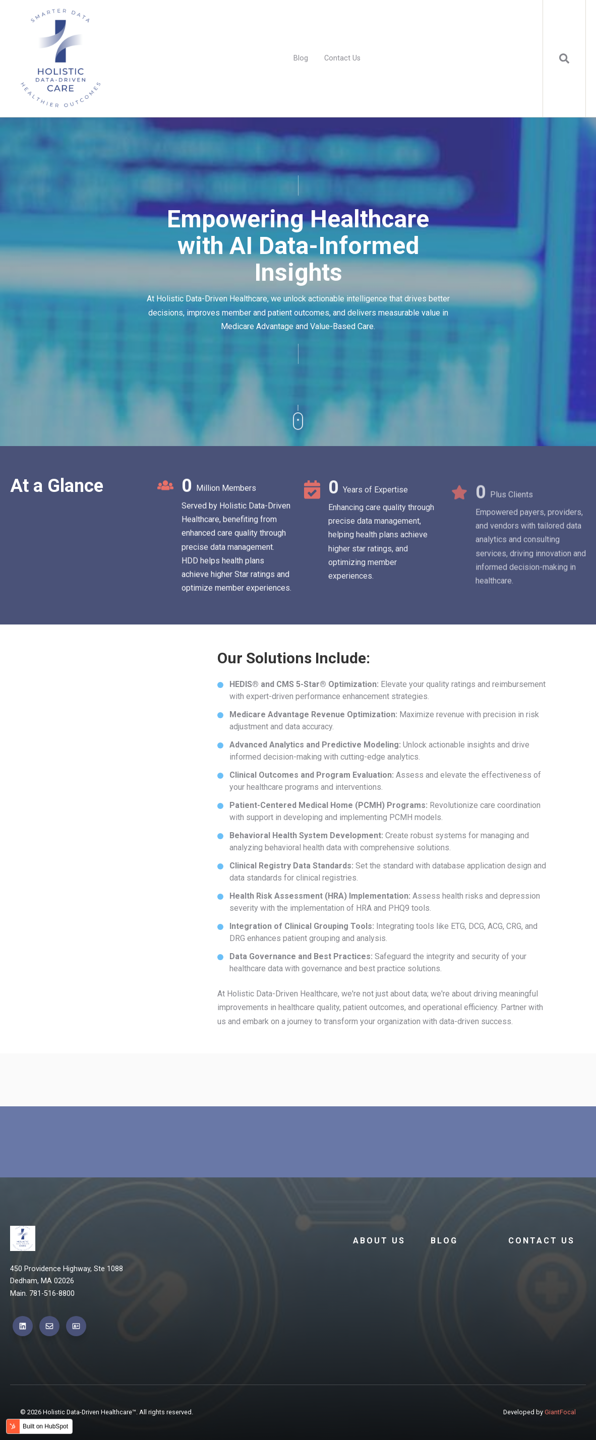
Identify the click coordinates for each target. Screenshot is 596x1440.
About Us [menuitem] (379, 1240)
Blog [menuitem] (300, 58)
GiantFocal (560, 1412)
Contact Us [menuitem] (342, 58)
